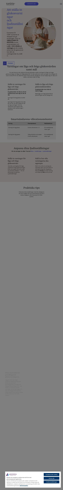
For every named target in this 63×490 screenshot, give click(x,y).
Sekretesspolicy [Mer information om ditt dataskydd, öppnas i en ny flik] (24, 485)
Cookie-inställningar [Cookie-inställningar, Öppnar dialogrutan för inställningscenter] (51, 482)
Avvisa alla (51, 478)
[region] (33, 479)
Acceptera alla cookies (51, 474)
